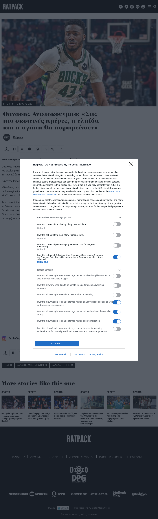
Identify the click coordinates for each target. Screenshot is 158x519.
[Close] (132, 165)
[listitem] (79, 217)
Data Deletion (61, 354)
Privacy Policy (96, 354)
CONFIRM (57, 343)
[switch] (117, 224)
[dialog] (79, 259)
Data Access (79, 354)
